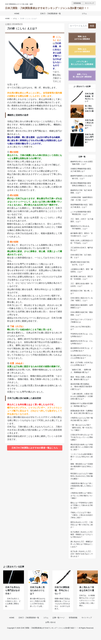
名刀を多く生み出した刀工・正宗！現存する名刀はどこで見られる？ (81, 553)
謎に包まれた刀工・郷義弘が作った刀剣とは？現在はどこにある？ (81, 544)
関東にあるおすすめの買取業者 (82, 38)
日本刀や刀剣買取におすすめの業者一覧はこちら (35, 448)
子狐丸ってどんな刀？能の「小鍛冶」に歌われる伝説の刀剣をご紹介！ (81, 515)
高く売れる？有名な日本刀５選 (89, 108)
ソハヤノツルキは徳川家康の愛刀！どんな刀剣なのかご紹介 (81, 456)
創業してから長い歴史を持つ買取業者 (82, 75)
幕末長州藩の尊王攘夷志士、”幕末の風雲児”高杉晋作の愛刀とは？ (81, 386)
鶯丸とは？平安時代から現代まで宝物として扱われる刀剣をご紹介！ (81, 505)
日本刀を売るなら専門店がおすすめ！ (12, 598)
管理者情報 (77, 3)
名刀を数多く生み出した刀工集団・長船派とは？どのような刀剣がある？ (81, 534)
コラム (83, 14)
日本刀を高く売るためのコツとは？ (37, 598)
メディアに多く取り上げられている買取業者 (82, 63)
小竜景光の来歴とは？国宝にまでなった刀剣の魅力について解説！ (81, 495)
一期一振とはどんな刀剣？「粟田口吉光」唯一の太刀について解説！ (81, 427)
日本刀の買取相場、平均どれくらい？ (62, 598)
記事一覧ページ (59, 625)
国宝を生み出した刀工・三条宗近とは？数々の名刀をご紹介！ (81, 524)
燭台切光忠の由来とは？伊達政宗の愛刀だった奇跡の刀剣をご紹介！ (81, 447)
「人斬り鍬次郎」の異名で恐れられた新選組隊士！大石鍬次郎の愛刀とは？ (81, 396)
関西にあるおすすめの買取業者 (82, 50)
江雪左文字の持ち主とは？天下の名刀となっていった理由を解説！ (81, 437)
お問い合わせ (50, 630)
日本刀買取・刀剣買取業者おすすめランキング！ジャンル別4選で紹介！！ (47, 8)
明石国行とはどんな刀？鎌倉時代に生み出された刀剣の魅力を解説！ (81, 476)
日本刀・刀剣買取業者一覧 (50, 14)
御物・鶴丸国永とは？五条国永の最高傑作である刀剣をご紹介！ (81, 466)
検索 (92, 26)
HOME (17, 14)
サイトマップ (89, 3)
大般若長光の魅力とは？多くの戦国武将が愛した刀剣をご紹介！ (81, 485)
